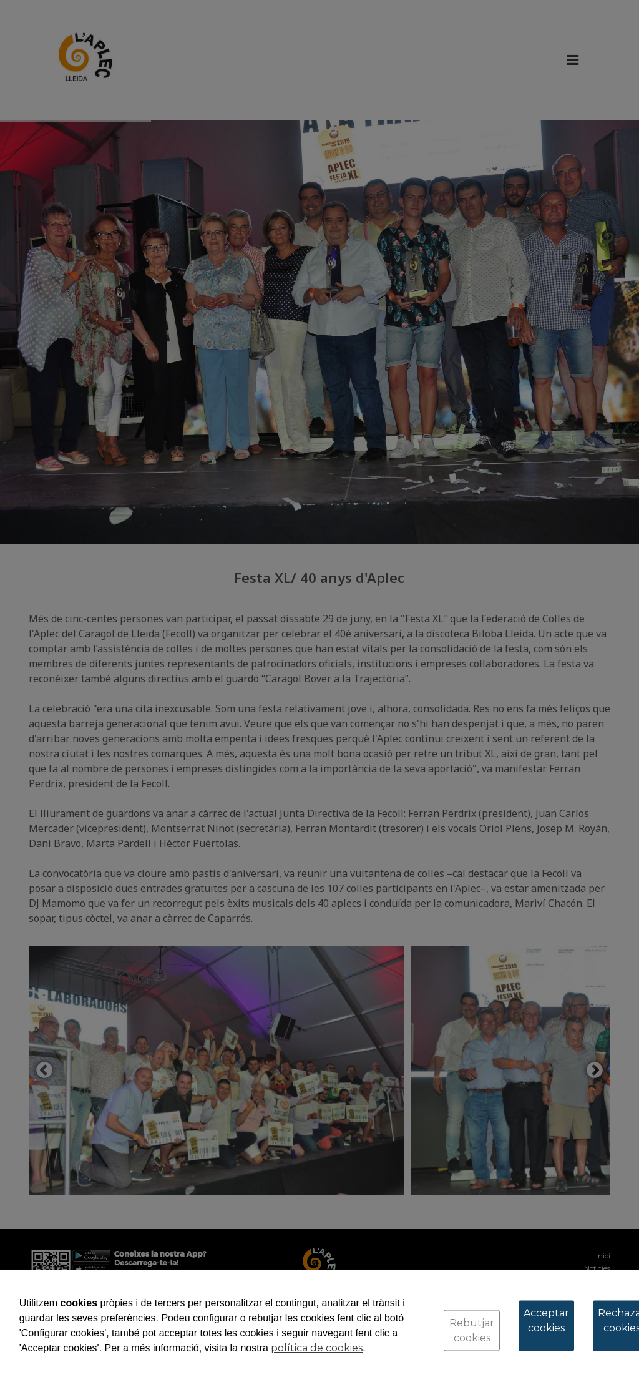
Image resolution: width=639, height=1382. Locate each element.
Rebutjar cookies (471, 1330)
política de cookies (317, 1348)
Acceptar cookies (546, 1320)
